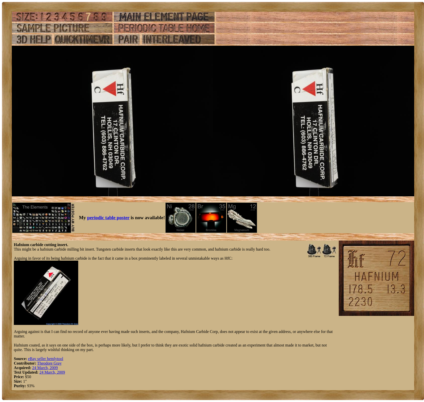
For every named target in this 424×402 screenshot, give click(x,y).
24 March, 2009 (45, 368)
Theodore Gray (49, 363)
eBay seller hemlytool (45, 359)
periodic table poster (108, 217)
